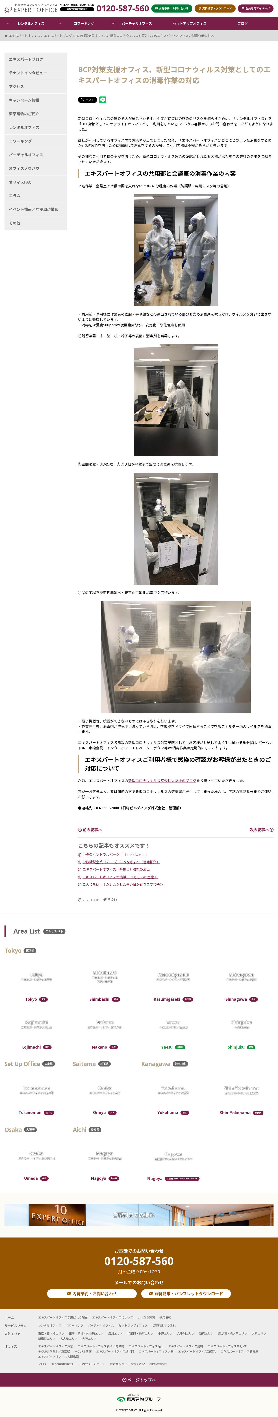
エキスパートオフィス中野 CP (227, 1346)
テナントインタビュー (28, 72)
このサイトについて (92, 1364)
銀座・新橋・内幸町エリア (86, 1334)
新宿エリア (206, 1334)
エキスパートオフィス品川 (146, 1346)
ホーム (9, 1318)
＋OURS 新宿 (83, 1351)
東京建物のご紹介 (24, 113)
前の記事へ (90, 830)
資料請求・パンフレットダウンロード (186, 1293)
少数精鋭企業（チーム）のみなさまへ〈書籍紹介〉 (121, 862)
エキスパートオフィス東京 (55, 1346)
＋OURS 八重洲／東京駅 (54, 1351)
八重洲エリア (186, 1334)
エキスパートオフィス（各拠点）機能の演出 (116, 869)
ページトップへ (139, 1380)
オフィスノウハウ (24, 168)
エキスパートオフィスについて (112, 1317)
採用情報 (165, 1317)
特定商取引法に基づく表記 (127, 1364)
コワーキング (84, 23)
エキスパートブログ (26, 59)
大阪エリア (89, 1339)
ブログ (243, 23)
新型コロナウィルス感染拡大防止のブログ (162, 780)
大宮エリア (259, 1334)
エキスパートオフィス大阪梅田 (58, 1357)
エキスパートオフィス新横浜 (197, 1351)
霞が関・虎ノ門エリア (232, 1334)
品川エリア (115, 1334)
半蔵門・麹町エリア (140, 1334)
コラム (14, 195)
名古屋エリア (69, 1339)
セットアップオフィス (189, 23)
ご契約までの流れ (133, 1215)
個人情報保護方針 (63, 1364)
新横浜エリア (47, 1339)
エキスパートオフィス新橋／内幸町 (101, 1346)
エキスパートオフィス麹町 (185, 1346)
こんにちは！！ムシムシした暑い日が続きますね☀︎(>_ (124, 884)
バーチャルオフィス (137, 23)
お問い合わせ (158, 1364)
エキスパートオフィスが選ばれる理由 (63, 1317)
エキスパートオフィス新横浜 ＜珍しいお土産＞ (120, 877)
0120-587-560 (139, 1265)
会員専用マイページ (256, 8)
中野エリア (165, 1334)
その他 (112, 899)
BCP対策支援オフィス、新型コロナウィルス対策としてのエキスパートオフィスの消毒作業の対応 (145, 36)
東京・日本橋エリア (51, 1334)
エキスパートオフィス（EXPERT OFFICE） (30, 8)
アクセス (16, 86)
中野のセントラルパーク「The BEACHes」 (116, 854)
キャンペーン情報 (24, 100)
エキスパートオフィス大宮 (156, 1351)
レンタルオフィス (30, 23)
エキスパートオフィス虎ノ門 (115, 1351)
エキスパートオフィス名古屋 (239, 1351)
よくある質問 (146, 1317)
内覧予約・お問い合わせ (92, 1293)
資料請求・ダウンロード (215, 8)
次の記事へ (262, 830)
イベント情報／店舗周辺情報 (34, 209)
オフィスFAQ (20, 182)
